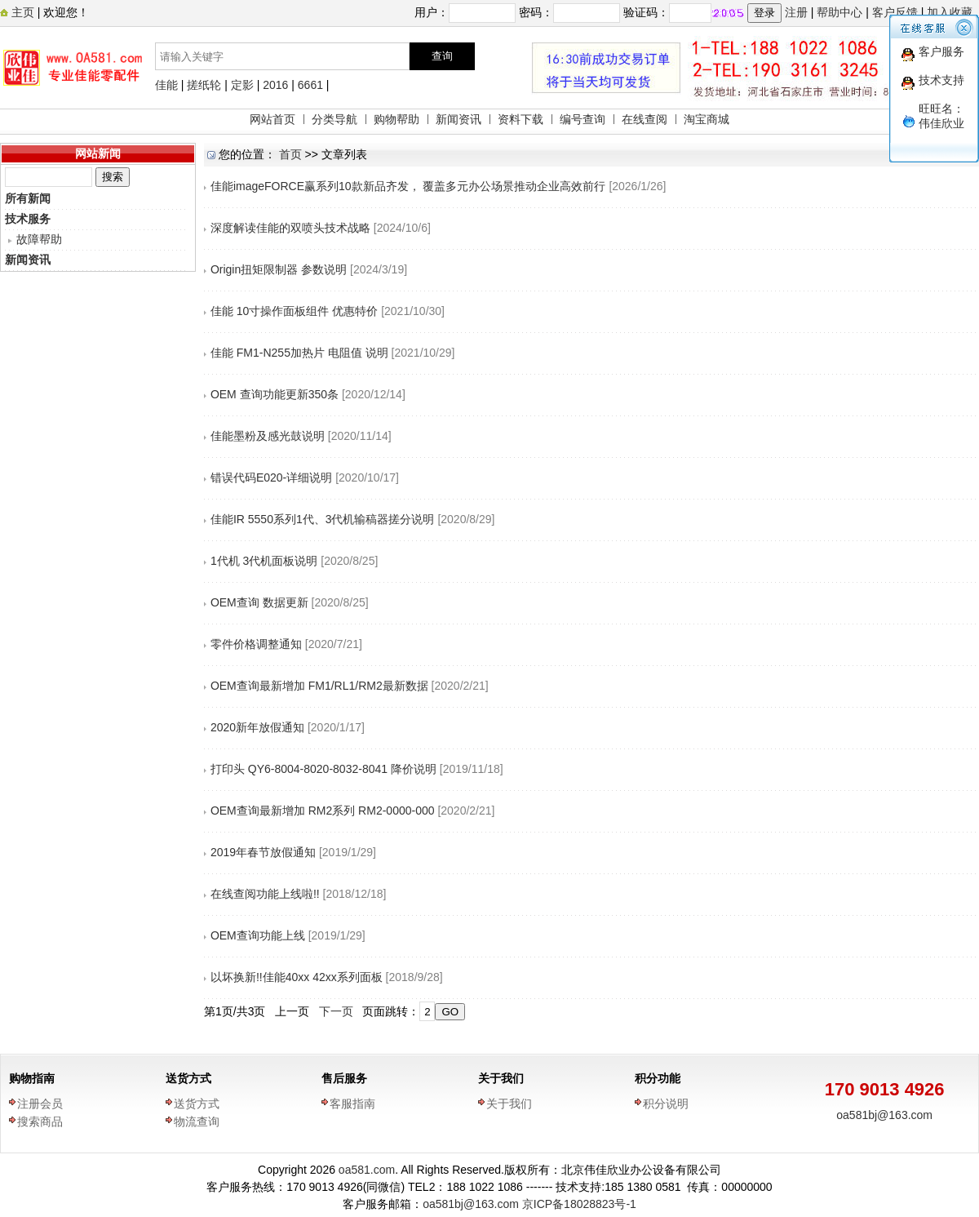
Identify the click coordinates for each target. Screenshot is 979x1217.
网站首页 (272, 119)
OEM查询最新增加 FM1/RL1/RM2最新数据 (319, 685)
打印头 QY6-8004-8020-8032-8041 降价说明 (323, 768)
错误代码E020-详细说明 (271, 477)
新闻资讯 (458, 119)
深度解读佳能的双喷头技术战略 (290, 227)
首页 (290, 154)
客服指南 (352, 1103)
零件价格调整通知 (256, 644)
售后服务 (344, 1078)
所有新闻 (28, 198)
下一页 (336, 1011)
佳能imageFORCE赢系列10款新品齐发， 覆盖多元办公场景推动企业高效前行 (408, 186)
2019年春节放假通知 (263, 852)
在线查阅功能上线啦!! (265, 893)
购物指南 (32, 1078)
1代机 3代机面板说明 (263, 560)
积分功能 (657, 1078)
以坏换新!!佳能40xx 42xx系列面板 (296, 977)
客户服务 (941, 51)
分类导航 (334, 119)
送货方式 (188, 1078)
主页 (21, 12)
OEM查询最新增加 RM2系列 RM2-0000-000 (324, 810)
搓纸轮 (204, 84)
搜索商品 (40, 1121)
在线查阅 (644, 119)
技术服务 (28, 218)
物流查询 (196, 1121)
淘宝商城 (706, 119)
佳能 (166, 84)
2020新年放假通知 (257, 727)
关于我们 (501, 1078)
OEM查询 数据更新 (259, 602)
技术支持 (941, 80)
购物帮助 (396, 119)
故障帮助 (39, 239)
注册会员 (40, 1103)
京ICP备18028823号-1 (579, 1203)
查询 (442, 56)
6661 (310, 84)
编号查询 (582, 119)
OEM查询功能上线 (257, 935)
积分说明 (666, 1103)
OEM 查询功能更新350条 (274, 394)
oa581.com (367, 1169)
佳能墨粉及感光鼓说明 (267, 435)
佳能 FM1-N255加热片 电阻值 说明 (299, 352)
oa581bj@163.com (884, 1115)
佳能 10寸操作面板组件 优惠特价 (294, 311)
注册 (796, 12)
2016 (275, 84)
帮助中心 (839, 12)
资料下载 (520, 119)
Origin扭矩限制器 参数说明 (278, 269)
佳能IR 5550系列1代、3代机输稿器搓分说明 (322, 519)
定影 (242, 84)
